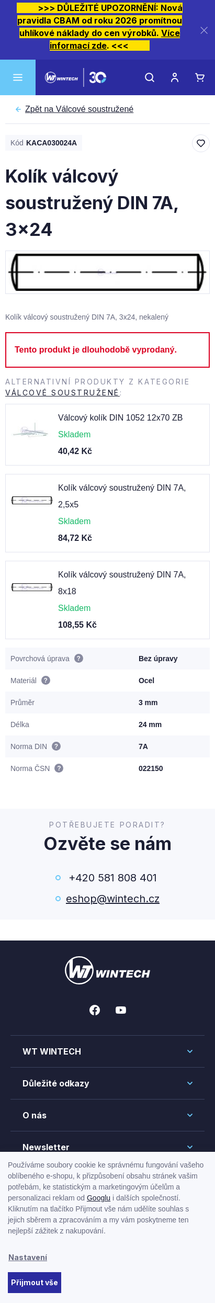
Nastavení (27, 1257)
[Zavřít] (204, 30)
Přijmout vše (34, 1282)
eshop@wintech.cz (113, 898)
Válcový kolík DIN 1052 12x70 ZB (120, 417)
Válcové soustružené (79, 109)
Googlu (98, 1198)
